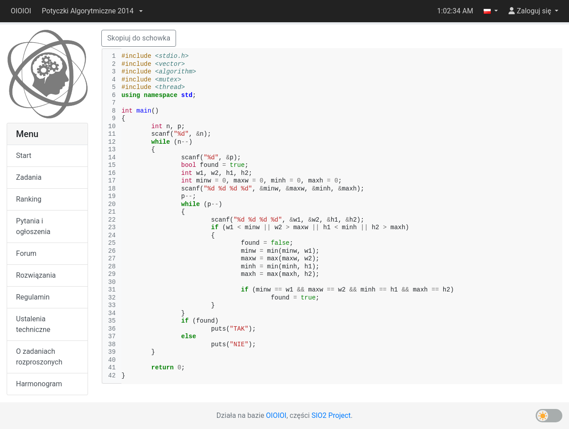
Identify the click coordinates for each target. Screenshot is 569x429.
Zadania (28, 177)
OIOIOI (21, 11)
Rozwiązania (36, 275)
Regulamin (33, 297)
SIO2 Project (331, 415)
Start (23, 155)
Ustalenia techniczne (33, 324)
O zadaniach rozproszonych (39, 356)
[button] (92, 11)
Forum (26, 253)
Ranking (28, 199)
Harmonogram (39, 384)
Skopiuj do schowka (138, 38)
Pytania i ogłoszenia (33, 226)
